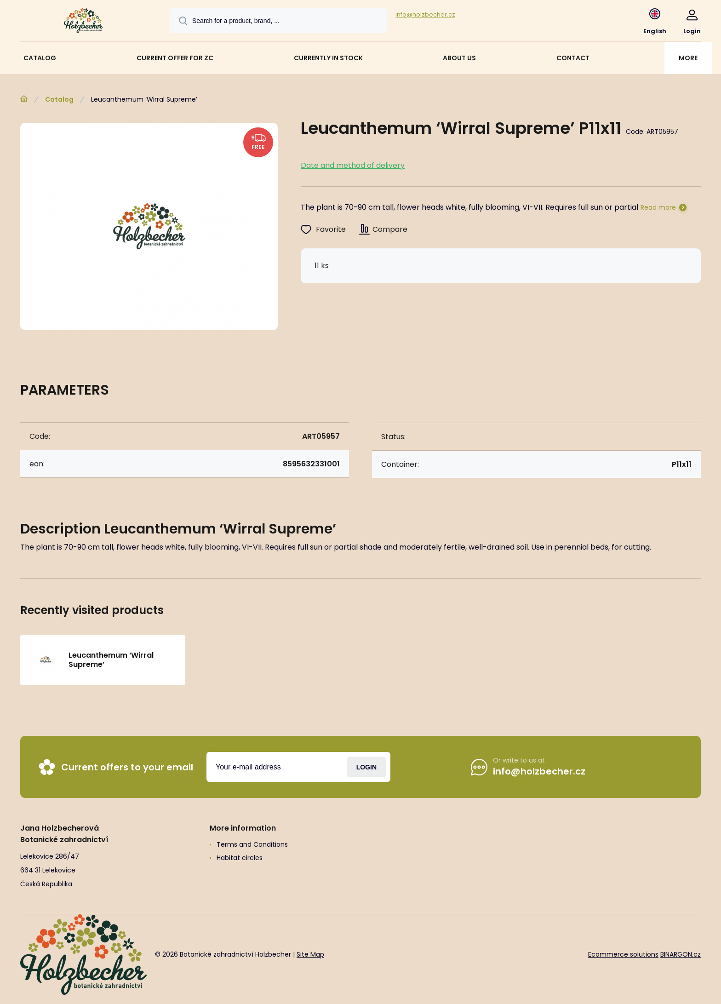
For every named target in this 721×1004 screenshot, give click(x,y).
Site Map (310, 954)
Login (366, 766)
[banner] (83, 22)
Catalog (59, 99)
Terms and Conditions (252, 844)
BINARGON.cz (680, 954)
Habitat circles (240, 857)
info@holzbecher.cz (425, 14)
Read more (658, 207)
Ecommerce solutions (623, 954)
